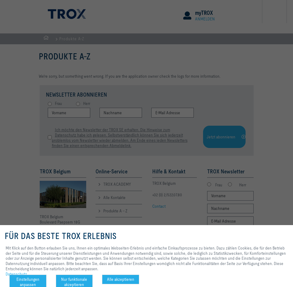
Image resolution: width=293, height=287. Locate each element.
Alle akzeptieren (120, 279)
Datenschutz (16, 274)
